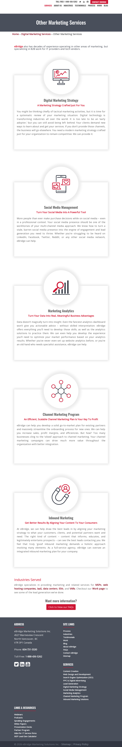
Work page (98, 588)
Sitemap (66, 656)
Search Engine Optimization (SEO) (78, 677)
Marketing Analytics (71, 693)
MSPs (97, 584)
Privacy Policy (80, 744)
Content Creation (70, 671)
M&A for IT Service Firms (25, 733)
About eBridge (69, 646)
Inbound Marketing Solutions (76, 699)
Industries (68, 5)
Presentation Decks (23, 727)
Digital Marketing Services (36, 34)
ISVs (60, 588)
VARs (72, 588)
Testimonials (80, 5)
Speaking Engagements (24, 720)
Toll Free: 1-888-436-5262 (66, 1)
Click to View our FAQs (61, 607)
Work (99, 5)
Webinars (18, 714)
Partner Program (22, 730)
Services (48, 5)
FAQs (65, 649)
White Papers (20, 724)
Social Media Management (74, 690)
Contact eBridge (99, 2)
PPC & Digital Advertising (74, 680)
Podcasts (18, 717)
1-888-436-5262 (33, 656)
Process (91, 5)
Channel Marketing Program (75, 696)
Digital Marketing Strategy (75, 686)
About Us (58, 5)
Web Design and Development (77, 674)
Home (15, 34)
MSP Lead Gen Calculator (25, 736)
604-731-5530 (29, 649)
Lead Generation (70, 683)
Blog (106, 5)
